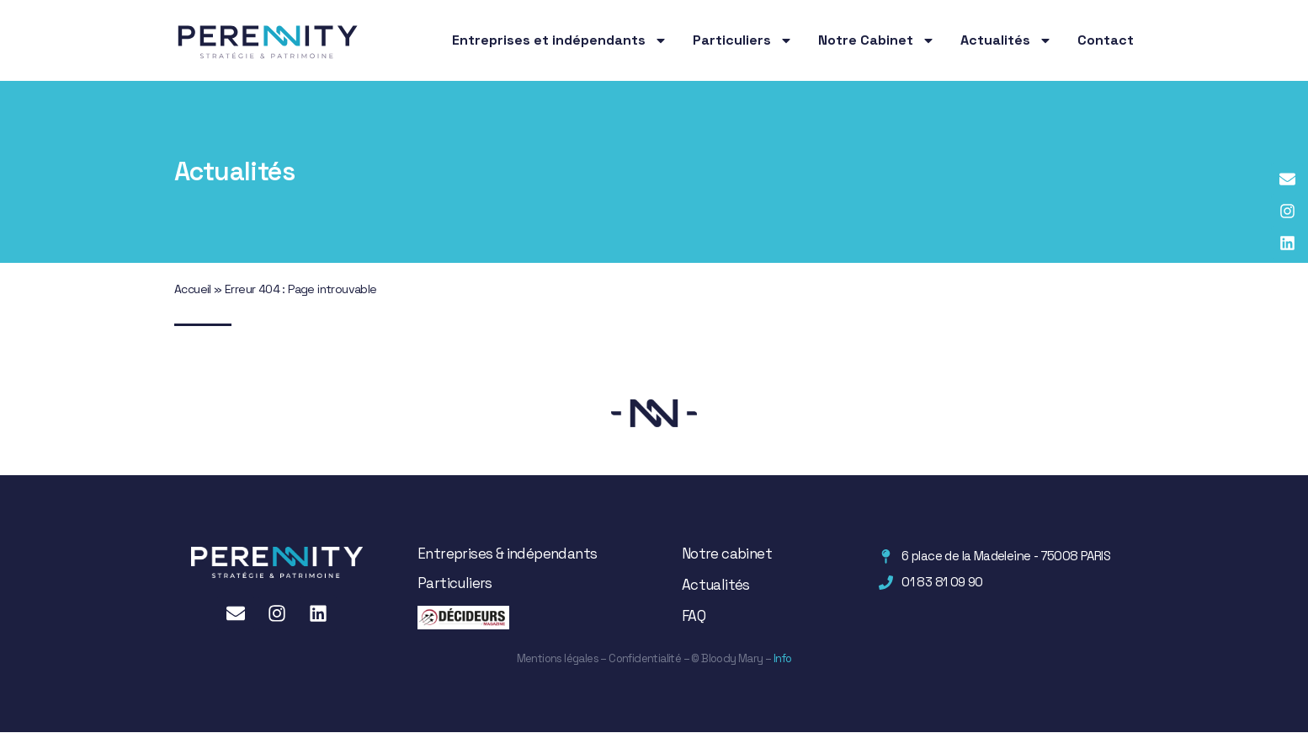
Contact (1105, 40)
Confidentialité (645, 658)
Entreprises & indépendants (507, 553)
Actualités (1006, 40)
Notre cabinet (727, 553)
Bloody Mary (731, 658)
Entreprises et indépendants (559, 40)
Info (781, 658)
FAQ (693, 616)
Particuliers (743, 40)
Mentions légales (557, 658)
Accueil (192, 289)
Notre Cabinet (876, 40)
